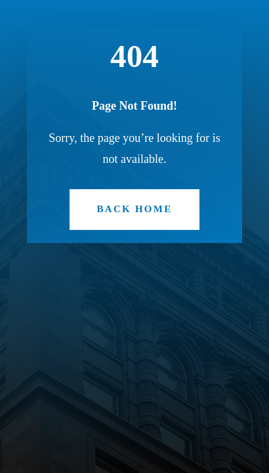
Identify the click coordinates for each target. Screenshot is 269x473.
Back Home (135, 209)
